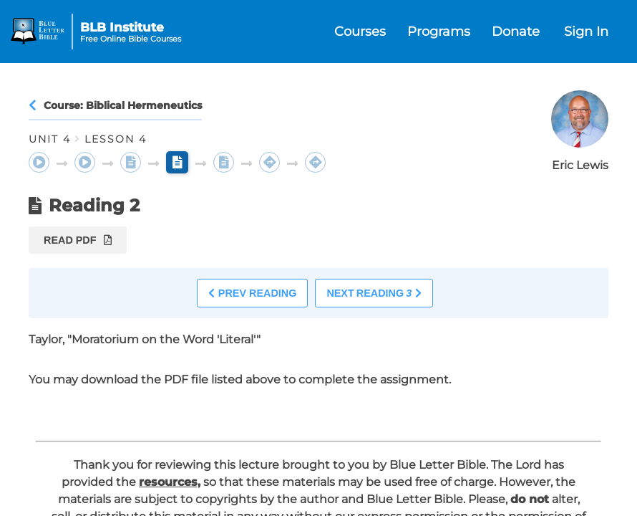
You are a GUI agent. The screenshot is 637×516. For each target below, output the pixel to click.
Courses (360, 31)
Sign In (586, 31)
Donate (516, 31)
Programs (438, 31)
